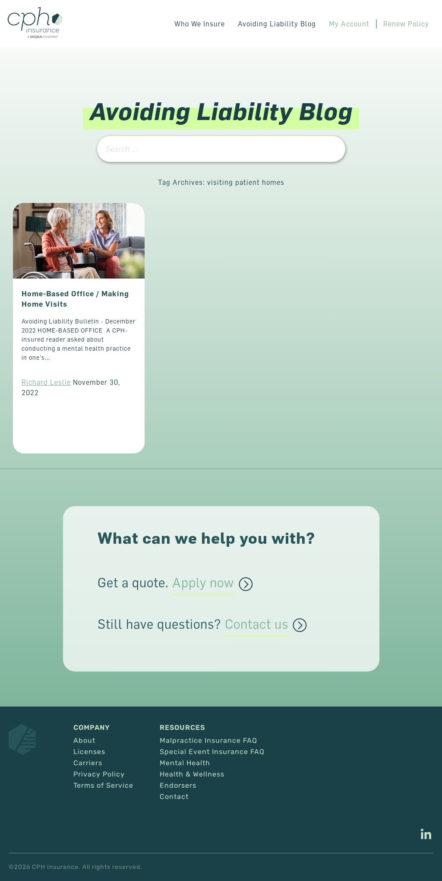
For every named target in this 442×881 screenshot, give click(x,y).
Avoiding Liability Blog (277, 23)
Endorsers (178, 785)
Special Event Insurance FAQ (212, 751)
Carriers (87, 763)
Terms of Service (103, 785)
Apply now (203, 583)
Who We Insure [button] (199, 24)
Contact (174, 796)
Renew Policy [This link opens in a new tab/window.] (406, 23)
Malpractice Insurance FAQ (208, 740)
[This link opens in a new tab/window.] (426, 835)
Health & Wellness (192, 774)
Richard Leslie (46, 382)
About (84, 740)
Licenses (89, 751)
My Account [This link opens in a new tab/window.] (349, 23)
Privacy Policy (99, 774)
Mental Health (185, 763)
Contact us (256, 624)
